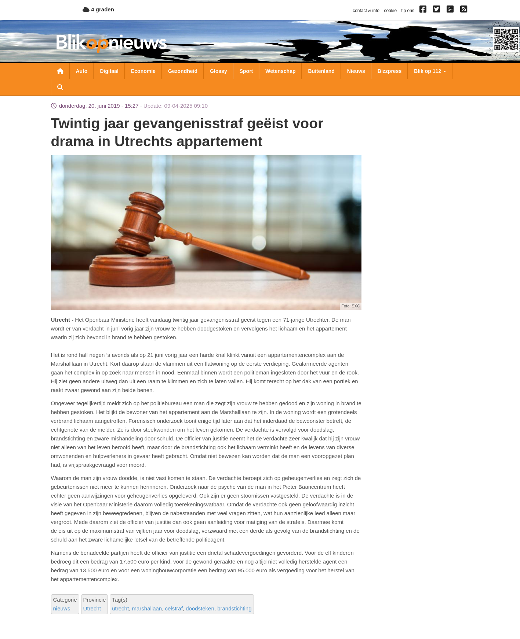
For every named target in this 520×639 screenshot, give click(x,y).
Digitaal (109, 71)
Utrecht (92, 608)
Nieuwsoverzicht (60, 71)
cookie (390, 10)
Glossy (218, 71)
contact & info (366, 10)
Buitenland (321, 71)
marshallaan (147, 608)
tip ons (407, 10)
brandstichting (234, 608)
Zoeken (60, 87)
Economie (143, 71)
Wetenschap (280, 71)
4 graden (98, 9)
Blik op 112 (430, 71)
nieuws (61, 608)
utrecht (120, 608)
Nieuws (356, 71)
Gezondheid (182, 71)
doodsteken (200, 608)
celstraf (174, 608)
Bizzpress (389, 71)
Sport (246, 71)
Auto (82, 71)
